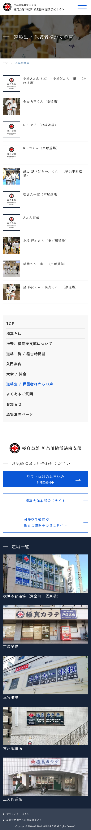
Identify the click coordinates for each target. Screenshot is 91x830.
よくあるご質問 (19, 393)
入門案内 (14, 363)
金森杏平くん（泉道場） (42, 101)
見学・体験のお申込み (45, 479)
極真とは (14, 333)
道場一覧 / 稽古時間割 (26, 353)
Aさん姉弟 (31, 217)
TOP (10, 323)
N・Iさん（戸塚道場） (40, 125)
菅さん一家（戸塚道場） (42, 194)
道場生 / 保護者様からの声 (29, 383)
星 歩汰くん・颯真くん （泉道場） (51, 287)
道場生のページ (19, 414)
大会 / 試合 (16, 373)
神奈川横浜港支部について (29, 343)
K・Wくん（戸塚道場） (41, 148)
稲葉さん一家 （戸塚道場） (45, 264)
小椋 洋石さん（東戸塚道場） (46, 240)
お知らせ (14, 404)
